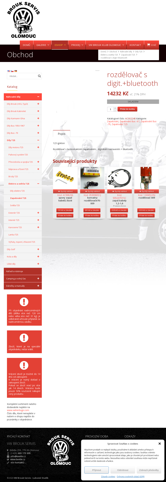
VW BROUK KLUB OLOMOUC (106, 44)
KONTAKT (135, 44)
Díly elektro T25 (17, 190)
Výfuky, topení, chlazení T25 (22, 241)
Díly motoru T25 (24, 147)
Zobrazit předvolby (149, 470)
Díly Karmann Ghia (23, 118)
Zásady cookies (108, 476)
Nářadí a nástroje (14, 271)
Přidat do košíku (127, 109)
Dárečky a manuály (23, 286)
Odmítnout (122, 470)
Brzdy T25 (13, 176)
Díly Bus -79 (23, 133)
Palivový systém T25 (18, 154)
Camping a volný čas (23, 278)
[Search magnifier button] (39, 76)
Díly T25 (23, 140)
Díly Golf (23, 249)
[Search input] (23, 76)
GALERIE (42, 44)
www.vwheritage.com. (18, 410)
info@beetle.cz (18, 456)
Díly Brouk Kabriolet (23, 111)
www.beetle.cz (17, 459)
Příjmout (96, 470)
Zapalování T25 (120, 124)
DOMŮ (26, 44)
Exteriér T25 (24, 213)
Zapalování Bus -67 (129, 121)
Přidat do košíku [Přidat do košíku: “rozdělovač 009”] (146, 250)
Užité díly (23, 264)
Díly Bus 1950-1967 (23, 126)
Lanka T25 (13, 234)
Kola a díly (23, 256)
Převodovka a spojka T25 (24, 162)
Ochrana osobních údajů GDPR (130, 476)
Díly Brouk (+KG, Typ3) (23, 104)
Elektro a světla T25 (24, 184)
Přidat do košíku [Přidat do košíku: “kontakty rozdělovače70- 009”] (92, 250)
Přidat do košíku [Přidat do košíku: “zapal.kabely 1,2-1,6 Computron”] (119, 250)
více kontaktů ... (18, 462)
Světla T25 (15, 205)
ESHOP (60, 44)
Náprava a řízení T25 (24, 169)
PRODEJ (77, 44)
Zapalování (112, 121)
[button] (159, 443)
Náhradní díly (23, 97)
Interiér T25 (24, 220)
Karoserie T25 (24, 227)
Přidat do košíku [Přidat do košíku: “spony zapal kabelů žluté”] (65, 250)
